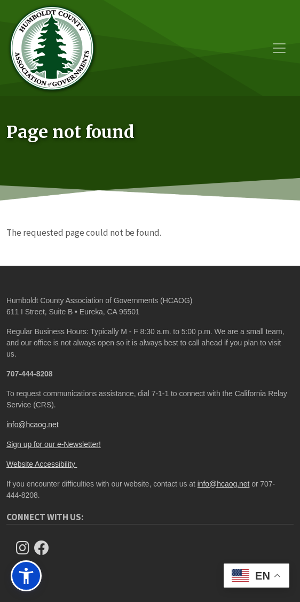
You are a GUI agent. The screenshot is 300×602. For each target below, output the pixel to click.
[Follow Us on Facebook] (45, 548)
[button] (26, 575)
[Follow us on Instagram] (25, 548)
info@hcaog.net (32, 424)
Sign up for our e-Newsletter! (53, 444)
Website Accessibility (41, 464)
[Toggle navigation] (279, 48)
